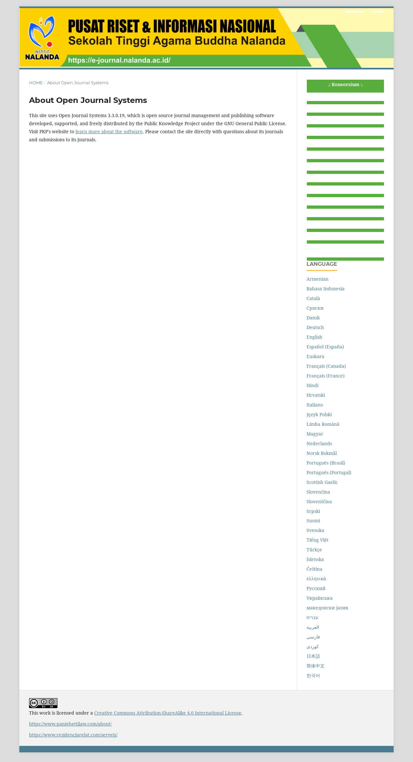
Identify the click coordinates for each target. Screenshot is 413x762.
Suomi (313, 520)
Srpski (313, 511)
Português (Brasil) (326, 463)
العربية (313, 627)
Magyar (315, 434)
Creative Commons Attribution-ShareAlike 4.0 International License (167, 713)
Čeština (314, 569)
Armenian (317, 279)
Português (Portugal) (329, 472)
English (314, 337)
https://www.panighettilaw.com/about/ (70, 724)
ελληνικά (316, 579)
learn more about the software (109, 131)
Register (354, 11)
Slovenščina (319, 501)
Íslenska (315, 559)
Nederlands (319, 443)
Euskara (315, 356)
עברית (312, 617)
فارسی (313, 637)
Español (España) (325, 347)
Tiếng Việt (317, 540)
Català (313, 298)
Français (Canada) (326, 366)
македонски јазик (327, 608)
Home (36, 82)
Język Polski (319, 414)
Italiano (315, 405)
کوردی (313, 646)
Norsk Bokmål (322, 453)
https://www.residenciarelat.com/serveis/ (73, 735)
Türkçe (314, 549)
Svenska (315, 530)
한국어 (313, 675)
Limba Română (323, 424)
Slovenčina (318, 492)
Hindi (312, 385)
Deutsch (315, 327)
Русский (316, 588)
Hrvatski (316, 395)
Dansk (313, 318)
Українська (320, 598)
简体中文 (316, 666)
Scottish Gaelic (322, 482)
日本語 (313, 656)
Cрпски (315, 308)
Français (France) (326, 376)
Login (377, 11)
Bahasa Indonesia (326, 289)
